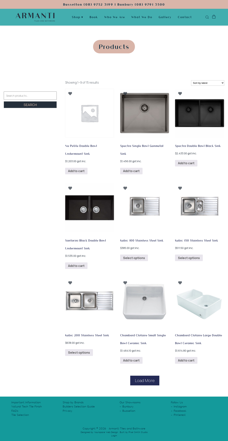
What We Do (141, 18)
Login (114, 435)
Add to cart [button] (76, 171)
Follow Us (177, 402)
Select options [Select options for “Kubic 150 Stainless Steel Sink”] (189, 258)
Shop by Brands (73, 402)
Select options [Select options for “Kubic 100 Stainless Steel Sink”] (134, 258)
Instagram (180, 406)
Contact (185, 18)
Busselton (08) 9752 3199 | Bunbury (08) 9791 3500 (114, 4)
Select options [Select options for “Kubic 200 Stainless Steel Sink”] (79, 352)
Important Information (26, 402)
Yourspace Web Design (106, 432)
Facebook (180, 411)
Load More (145, 380)
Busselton (128, 411)
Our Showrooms (130, 402)
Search (30, 104)
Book (94, 18)
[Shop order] (207, 83)
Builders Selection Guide (79, 406)
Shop (76, 18)
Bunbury (128, 406)
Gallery (165, 18)
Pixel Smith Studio (138, 432)
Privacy (67, 411)
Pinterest (180, 415)
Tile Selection (20, 415)
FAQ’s (14, 411)
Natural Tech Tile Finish (26, 406)
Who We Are (114, 18)
